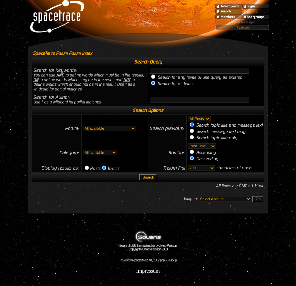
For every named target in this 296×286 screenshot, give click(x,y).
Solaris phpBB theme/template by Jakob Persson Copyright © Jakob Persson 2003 (148, 246)
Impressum (148, 271)
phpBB (138, 260)
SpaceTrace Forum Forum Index (62, 53)
